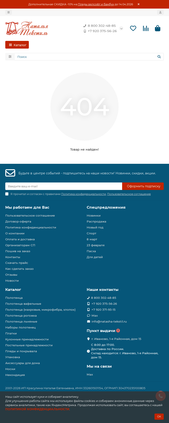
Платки (11, 333)
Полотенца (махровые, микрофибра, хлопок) (40, 309)
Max (95, 315)
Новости (12, 280)
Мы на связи (99, 366)
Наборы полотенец (20, 327)
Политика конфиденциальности (30, 227)
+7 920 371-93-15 (104, 309)
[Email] (63, 186)
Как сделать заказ (19, 268)
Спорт (91, 233)
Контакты (12, 257)
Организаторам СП (20, 245)
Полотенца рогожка (21, 315)
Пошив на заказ (17, 251)
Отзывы (11, 274)
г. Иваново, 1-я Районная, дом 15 (116, 339)
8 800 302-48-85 (99, 25)
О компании (14, 233)
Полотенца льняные (21, 321)
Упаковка (12, 357)
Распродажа (96, 221)
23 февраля (96, 245)
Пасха (91, 251)
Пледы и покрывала (21, 351)
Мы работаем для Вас (27, 207)
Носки (10, 369)
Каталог (13, 289)
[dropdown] (8, 12)
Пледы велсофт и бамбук (96, 4)
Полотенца (14, 297)
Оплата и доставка (20, 239)
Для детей (95, 257)
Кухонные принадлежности (27, 339)
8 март (92, 239)
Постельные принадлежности (29, 345)
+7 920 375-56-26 (99, 31)
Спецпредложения (106, 207)
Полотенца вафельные (23, 303)
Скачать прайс (16, 262)
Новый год (95, 227)
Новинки (94, 215)
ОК (159, 416)
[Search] (89, 56)
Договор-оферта (18, 221)
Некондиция (15, 375)
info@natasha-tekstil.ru (109, 321)
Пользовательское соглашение (30, 215)
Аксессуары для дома (22, 363)
